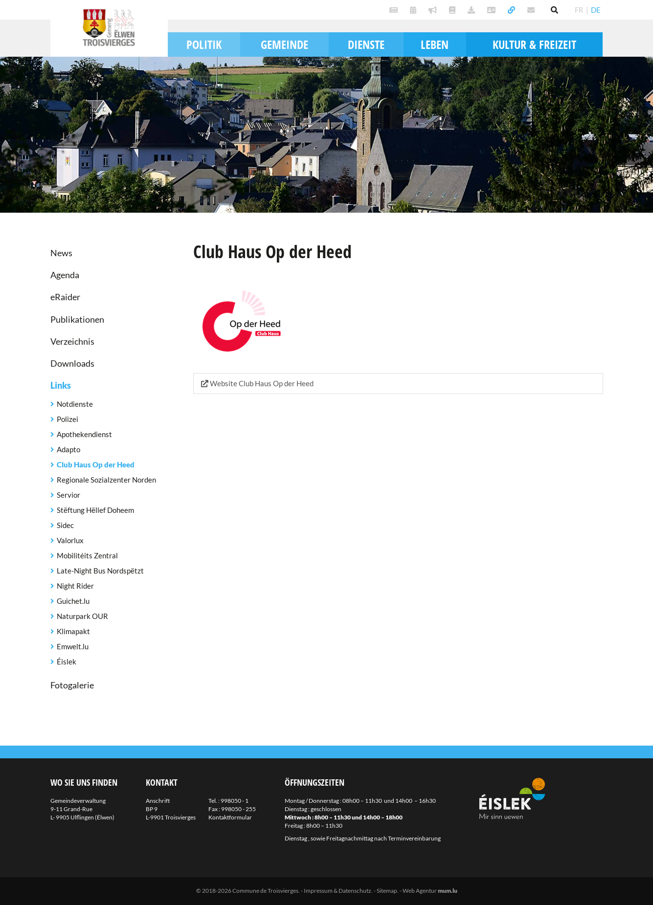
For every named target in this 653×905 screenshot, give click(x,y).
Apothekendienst (84, 434)
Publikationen (77, 319)
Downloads (72, 363)
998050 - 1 (234, 800)
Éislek (66, 661)
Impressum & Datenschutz (337, 890)
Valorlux (70, 540)
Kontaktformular (230, 817)
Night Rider (75, 585)
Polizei (67, 419)
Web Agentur (420, 890)
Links (60, 385)
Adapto (68, 449)
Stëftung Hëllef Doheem (95, 510)
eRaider (65, 296)
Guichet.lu (73, 600)
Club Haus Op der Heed (96, 464)
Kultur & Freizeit (534, 44)
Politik (204, 44)
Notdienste (75, 403)
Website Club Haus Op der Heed (257, 383)
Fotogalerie (72, 685)
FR (579, 9)
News (61, 252)
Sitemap (387, 890)
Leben (435, 44)
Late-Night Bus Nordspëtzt (100, 570)
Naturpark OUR (82, 616)
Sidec (65, 525)
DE (596, 9)
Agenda (64, 274)
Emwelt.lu (73, 646)
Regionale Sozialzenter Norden (106, 479)
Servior (68, 494)
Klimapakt (73, 631)
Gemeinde (284, 44)
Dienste (366, 44)
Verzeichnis (72, 341)
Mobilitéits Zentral (87, 555)
